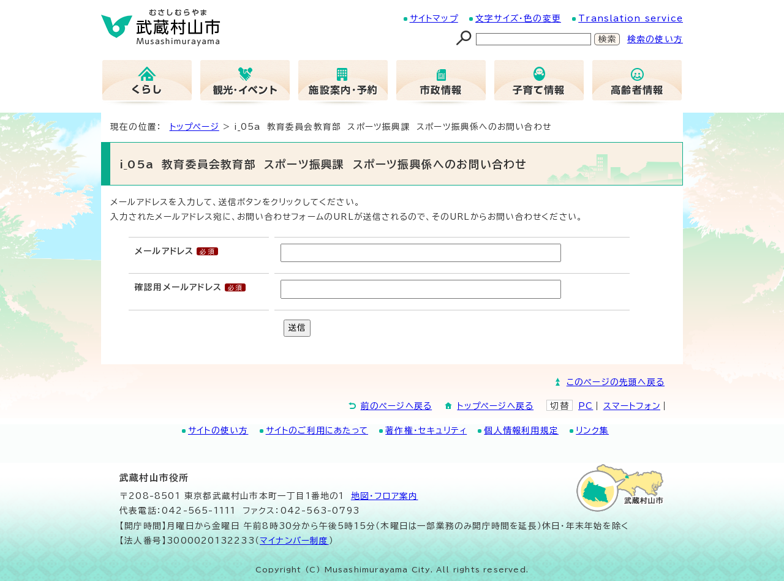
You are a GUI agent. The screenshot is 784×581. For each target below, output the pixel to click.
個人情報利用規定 (521, 430)
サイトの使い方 (218, 430)
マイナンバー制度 (294, 540)
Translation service (630, 18)
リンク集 (592, 430)
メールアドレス (164, 251)
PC (585, 406)
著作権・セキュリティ (426, 430)
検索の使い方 (655, 39)
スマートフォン (631, 406)
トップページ (194, 126)
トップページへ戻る (495, 406)
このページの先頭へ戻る (616, 382)
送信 (297, 327)
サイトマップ (434, 18)
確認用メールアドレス (178, 287)
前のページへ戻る (396, 406)
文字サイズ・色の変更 (518, 18)
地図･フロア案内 (384, 496)
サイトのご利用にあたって (317, 430)
